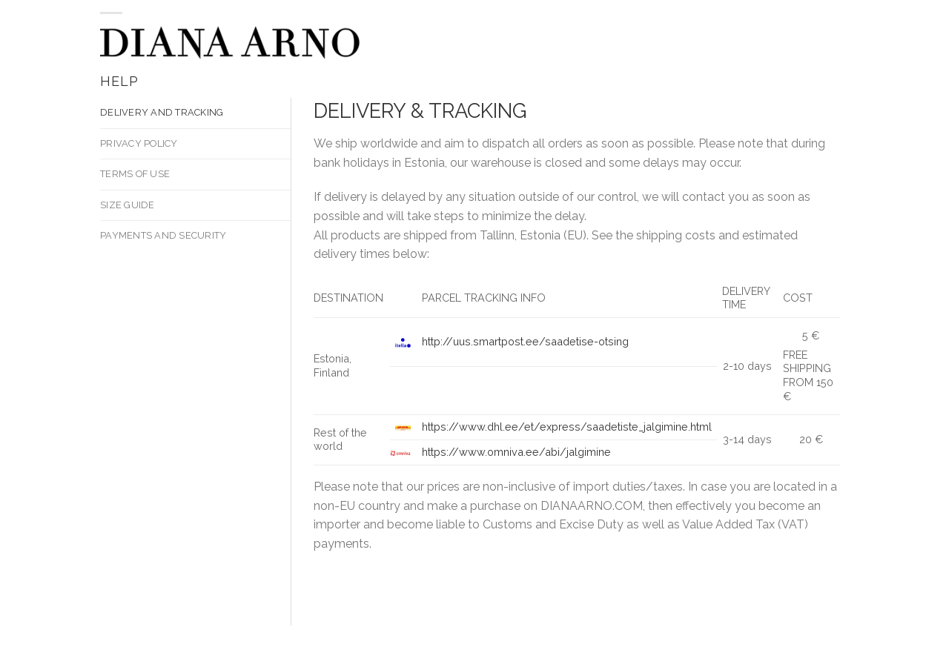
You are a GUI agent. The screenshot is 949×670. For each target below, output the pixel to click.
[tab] (195, 112)
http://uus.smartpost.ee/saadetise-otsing (525, 341)
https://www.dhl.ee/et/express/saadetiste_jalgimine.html (567, 426)
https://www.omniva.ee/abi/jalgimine (516, 451)
